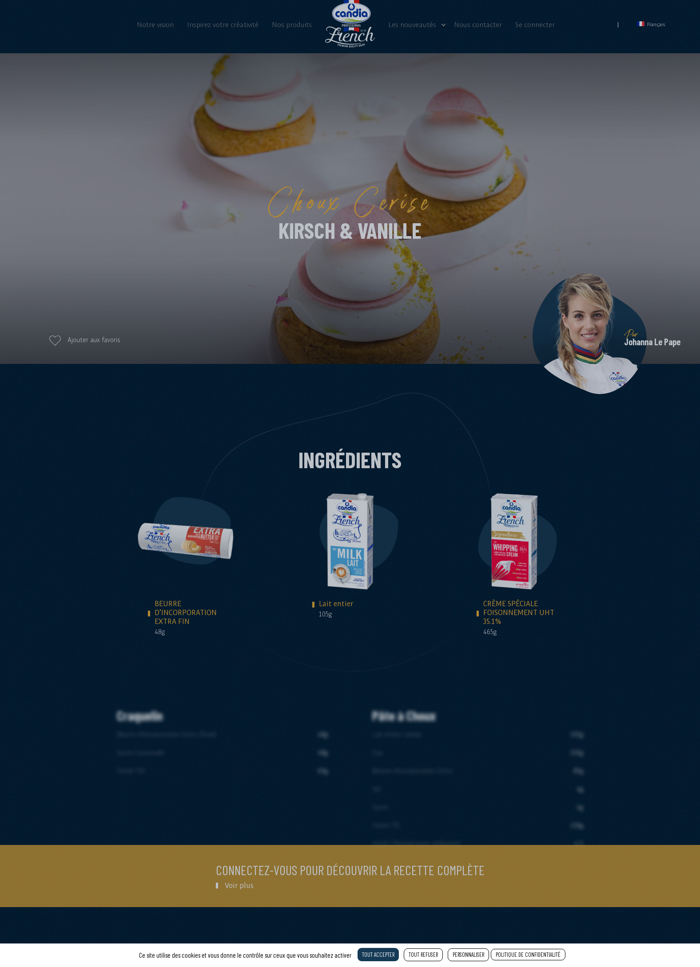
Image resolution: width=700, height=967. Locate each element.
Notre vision (155, 24)
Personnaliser (468, 954)
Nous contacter (478, 24)
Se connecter (535, 24)
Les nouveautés (412, 24)
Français (651, 24)
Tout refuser (423, 954)
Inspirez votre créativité (223, 24)
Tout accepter (378, 954)
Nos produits (292, 24)
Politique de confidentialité (528, 954)
